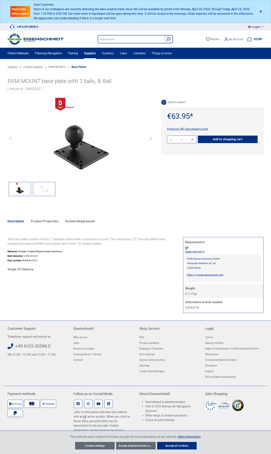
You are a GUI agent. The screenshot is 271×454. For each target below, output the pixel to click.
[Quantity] (181, 139)
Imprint (209, 371)
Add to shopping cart (227, 139)
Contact (78, 359)
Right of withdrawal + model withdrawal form (232, 348)
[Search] (168, 39)
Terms (209, 337)
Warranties (211, 354)
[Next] (151, 138)
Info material (147, 354)
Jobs (76, 342)
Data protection (214, 342)
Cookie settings (95, 445)
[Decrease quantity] (171, 139)
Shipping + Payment (151, 348)
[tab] (16, 221)
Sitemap (144, 365)
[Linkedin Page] (109, 404)
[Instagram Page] (88, 404)
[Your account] (233, 39)
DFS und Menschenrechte (220, 376)
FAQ (141, 337)
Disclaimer (211, 365)
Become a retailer (83, 348)
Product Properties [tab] (45, 221)
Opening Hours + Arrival (87, 354)
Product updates (149, 342)
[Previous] (10, 138)
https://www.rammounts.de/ (205, 275)
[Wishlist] (213, 39)
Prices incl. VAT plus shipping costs (187, 128)
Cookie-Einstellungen (151, 371)
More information (189, 437)
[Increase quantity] (192, 139)
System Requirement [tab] (80, 221)
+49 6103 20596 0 (27, 26)
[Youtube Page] (98, 404)
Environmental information (221, 359)
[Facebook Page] (78, 404)
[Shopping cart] (254, 39)
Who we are (80, 337)
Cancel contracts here (152, 359)
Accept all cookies (176, 445)
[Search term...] (131, 39)
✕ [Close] (260, 11)
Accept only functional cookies (137, 445)
